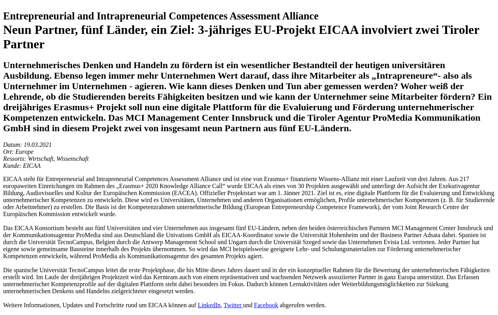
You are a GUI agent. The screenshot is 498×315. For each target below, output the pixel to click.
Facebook (266, 305)
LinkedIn (209, 305)
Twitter (233, 305)
